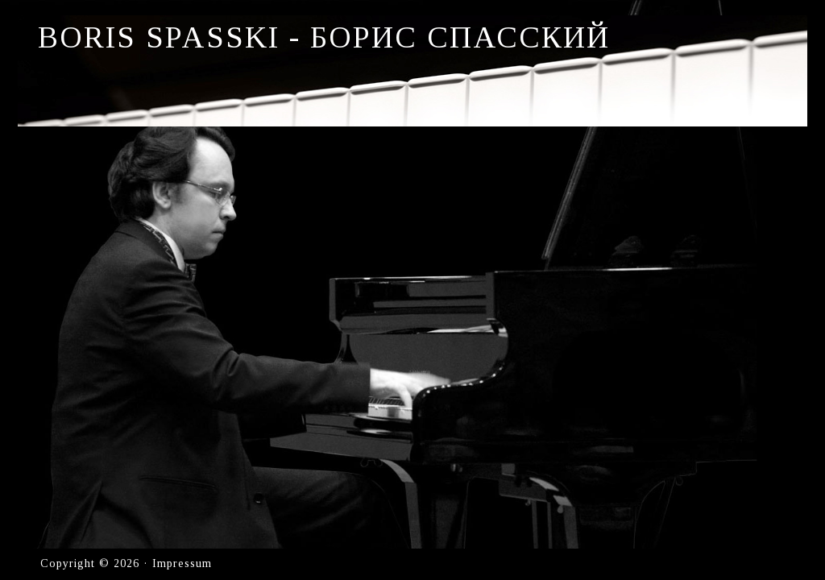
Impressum (182, 563)
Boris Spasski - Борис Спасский (324, 37)
